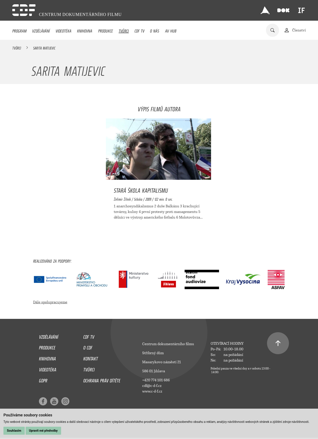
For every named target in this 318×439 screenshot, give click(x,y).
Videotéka (63, 30)
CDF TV (139, 30)
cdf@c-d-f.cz (152, 386)
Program (19, 30)
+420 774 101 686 (156, 380)
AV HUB (170, 30)
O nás (154, 30)
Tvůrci (124, 30)
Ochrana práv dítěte (101, 379)
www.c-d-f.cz (152, 391)
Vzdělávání (41, 30)
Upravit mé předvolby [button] (43, 430)
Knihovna (84, 30)
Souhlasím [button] (14, 430)
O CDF (87, 346)
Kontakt (90, 357)
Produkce (105, 30)
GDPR (43, 379)
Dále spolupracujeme (50, 302)
